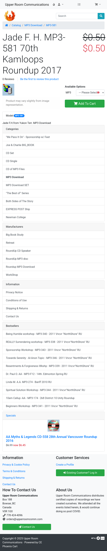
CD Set (10, 153)
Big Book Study (14, 234)
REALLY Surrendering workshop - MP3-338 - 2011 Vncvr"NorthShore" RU (47, 341)
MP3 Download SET (17, 185)
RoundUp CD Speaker (18, 250)
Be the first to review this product (39, 79)
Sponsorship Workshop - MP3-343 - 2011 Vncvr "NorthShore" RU (43, 350)
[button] (60, 4)
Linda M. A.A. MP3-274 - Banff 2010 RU (29, 382)
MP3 (68, 92)
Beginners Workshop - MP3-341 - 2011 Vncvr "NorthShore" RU (42, 406)
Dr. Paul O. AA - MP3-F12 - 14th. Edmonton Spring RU (36, 374)
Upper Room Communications (27, 5)
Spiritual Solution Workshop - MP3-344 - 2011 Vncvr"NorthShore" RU (45, 390)
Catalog (16, 25)
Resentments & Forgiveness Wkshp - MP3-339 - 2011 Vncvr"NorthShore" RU (50, 366)
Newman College (16, 217)
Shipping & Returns (17, 308)
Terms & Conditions (13, 471)
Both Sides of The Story (19, 201)
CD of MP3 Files (15, 169)
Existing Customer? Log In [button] (80, 472)
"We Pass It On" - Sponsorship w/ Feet (28, 137)
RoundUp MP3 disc (17, 258)
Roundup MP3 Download (20, 266)
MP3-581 (51, 25)
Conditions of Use (16, 300)
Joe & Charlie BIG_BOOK (20, 145)
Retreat (10, 242)
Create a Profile (65, 464)
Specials (11, 415)
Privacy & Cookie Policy (16, 464)
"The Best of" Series (17, 193)
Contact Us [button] (27, 526)
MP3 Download (33, 25)
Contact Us (12, 316)
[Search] (77, 16)
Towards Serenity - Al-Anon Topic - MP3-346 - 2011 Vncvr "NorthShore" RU (49, 358)
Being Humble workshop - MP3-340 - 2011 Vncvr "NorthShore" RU (44, 333)
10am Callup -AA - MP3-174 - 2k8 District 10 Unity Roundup (40, 398)
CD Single (11, 161)
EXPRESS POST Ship (18, 209)
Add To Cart (85, 104)
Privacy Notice (14, 292)
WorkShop (12, 274)
